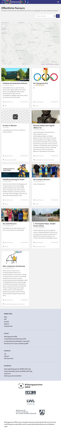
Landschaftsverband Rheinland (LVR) (15, 339)
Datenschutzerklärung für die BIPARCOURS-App (18, 371)
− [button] (3, 27)
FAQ (5, 319)
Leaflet (42, 64)
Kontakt (6, 321)
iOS (5, 354)
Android (6, 356)
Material (6, 324)
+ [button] (3, 24)
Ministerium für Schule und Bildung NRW (16, 343)
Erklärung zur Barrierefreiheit (12, 376)
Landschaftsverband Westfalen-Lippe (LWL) (17, 341)
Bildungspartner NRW (10, 336)
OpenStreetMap (49, 64)
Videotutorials (8, 326)
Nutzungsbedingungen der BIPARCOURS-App (17, 369)
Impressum (7, 373)
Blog (5, 317)
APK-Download (8, 358)
